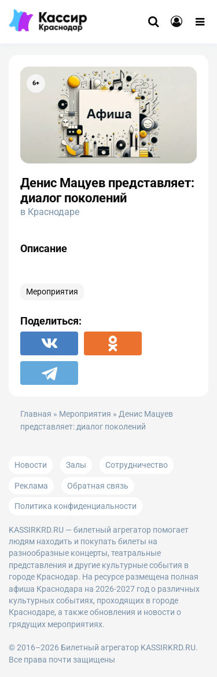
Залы (76, 464)
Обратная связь (97, 485)
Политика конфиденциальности (75, 506)
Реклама (31, 485)
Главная (36, 414)
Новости (30, 464)
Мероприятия (52, 292)
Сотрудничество (136, 464)
